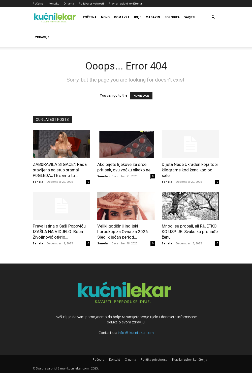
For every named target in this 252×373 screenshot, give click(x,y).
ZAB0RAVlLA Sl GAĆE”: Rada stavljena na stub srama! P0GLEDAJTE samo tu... (60, 170)
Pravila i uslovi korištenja (125, 3)
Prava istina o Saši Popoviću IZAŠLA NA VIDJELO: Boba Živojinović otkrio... (59, 231)
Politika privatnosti (91, 3)
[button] (213, 17)
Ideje (137, 17)
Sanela (38, 181)
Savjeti (189, 17)
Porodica (172, 17)
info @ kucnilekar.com (136, 332)
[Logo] (55, 17)
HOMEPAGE (141, 95)
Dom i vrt (122, 17)
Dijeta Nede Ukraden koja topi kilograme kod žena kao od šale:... (190, 170)
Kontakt (53, 3)
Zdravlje (42, 37)
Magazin (153, 17)
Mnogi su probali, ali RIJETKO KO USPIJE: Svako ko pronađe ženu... (190, 231)
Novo (105, 17)
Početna (38, 3)
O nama (69, 3)
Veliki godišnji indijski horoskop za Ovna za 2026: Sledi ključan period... (123, 231)
